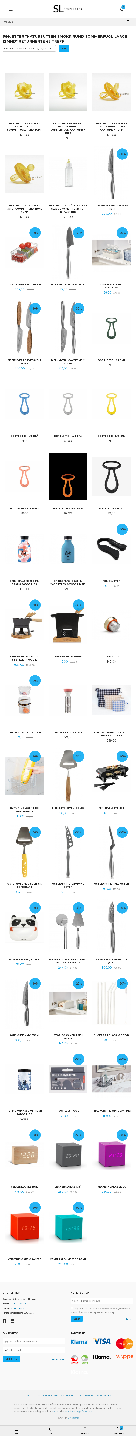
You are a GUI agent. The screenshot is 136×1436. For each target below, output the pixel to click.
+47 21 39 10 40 (19, 1306)
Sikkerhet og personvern (77, 1398)
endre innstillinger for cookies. (79, 1414)
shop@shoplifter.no (19, 1311)
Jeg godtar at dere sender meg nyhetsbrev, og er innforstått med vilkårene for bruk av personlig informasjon (101, 1313)
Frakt (28, 1398)
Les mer (129, 1322)
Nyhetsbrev (104, 1398)
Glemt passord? (58, 1362)
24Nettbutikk (74, 1420)
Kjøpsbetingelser (47, 1398)
